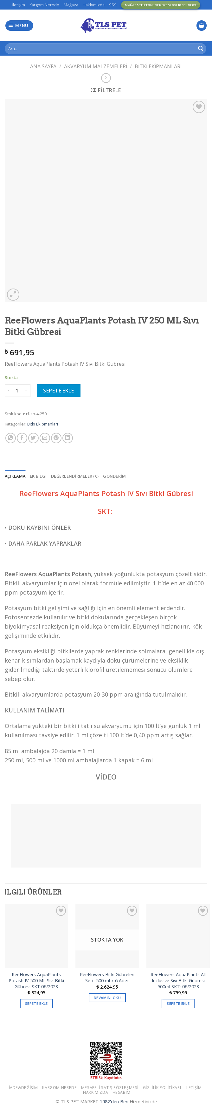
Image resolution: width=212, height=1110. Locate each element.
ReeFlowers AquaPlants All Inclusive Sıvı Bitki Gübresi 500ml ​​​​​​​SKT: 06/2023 (178, 980)
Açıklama (15, 476)
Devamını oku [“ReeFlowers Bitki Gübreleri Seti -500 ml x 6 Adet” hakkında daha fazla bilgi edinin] (107, 997)
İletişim (18, 5)
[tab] (15, 476)
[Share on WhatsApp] (10, 438)
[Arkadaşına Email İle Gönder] (45, 438)
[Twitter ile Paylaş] (33, 438)
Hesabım (121, 1092)
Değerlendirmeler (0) (75, 476)
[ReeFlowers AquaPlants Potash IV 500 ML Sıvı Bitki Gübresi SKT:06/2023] (36, 936)
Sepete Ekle (58, 390)
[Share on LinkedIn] (67, 438)
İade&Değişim (23, 1087)
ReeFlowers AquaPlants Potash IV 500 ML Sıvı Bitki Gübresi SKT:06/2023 (36, 980)
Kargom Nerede (44, 5)
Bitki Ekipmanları (158, 66)
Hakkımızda (94, 5)
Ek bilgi (38, 476)
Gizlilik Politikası (162, 1087)
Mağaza (71, 5)
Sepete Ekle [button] (36, 1003)
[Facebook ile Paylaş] (22, 438)
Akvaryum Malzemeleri (95, 66)
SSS (113, 5)
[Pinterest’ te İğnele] (56, 438)
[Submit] (200, 48)
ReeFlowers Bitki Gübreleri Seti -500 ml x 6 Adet (107, 978)
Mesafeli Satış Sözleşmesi (109, 1087)
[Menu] (19, 25)
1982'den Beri (114, 1102)
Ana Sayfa (43, 66)
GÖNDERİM (114, 476)
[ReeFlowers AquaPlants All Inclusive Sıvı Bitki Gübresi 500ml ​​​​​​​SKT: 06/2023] (178, 936)
